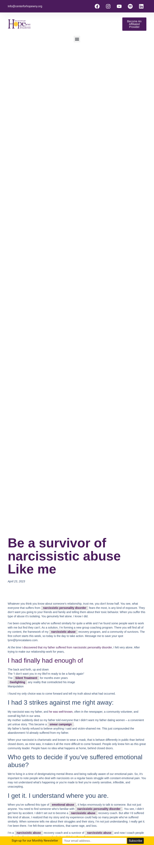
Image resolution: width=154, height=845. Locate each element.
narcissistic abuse (63, 631)
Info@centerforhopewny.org (25, 6)
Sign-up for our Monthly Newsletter (42, 841)
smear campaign (61, 724)
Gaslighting (17, 682)
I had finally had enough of (45, 660)
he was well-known (60, 711)
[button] (77, 39)
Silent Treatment (26, 678)
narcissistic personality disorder (64, 607)
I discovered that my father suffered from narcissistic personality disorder (67, 647)
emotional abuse (63, 804)
